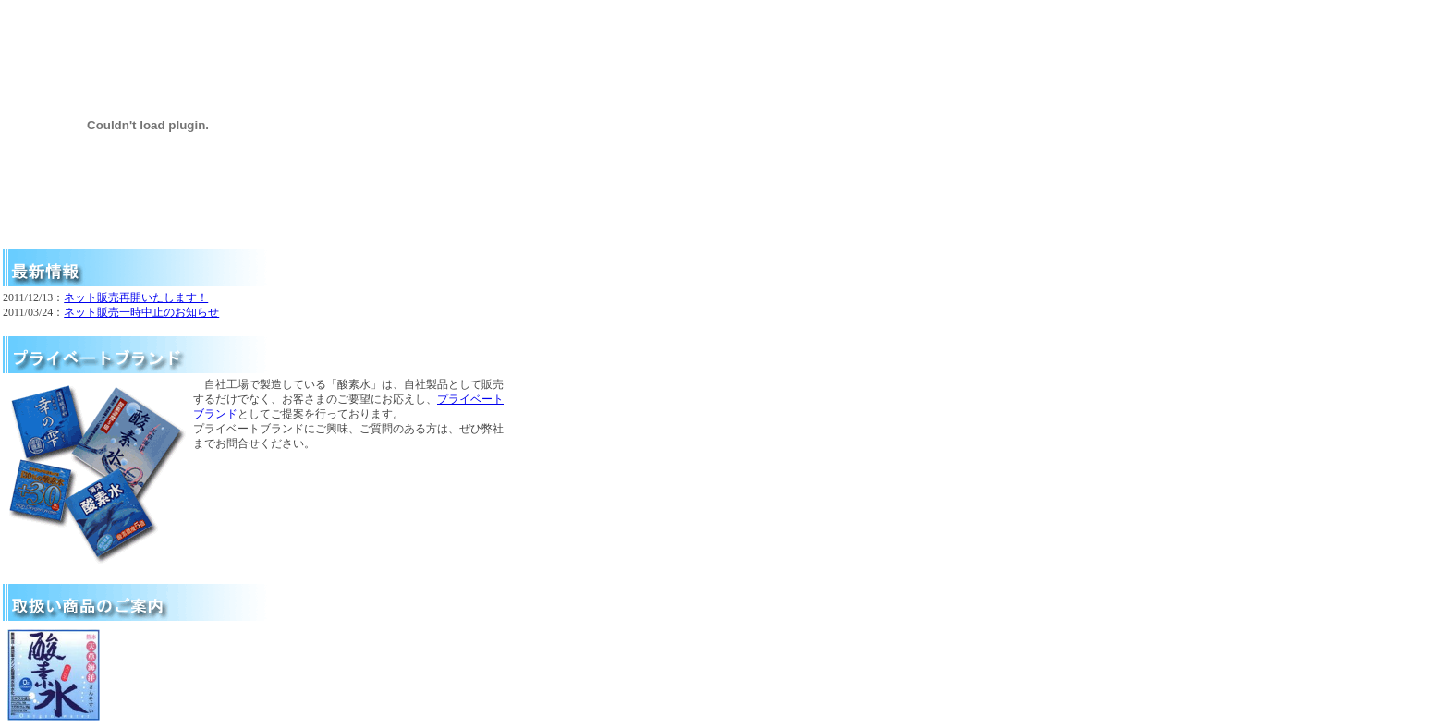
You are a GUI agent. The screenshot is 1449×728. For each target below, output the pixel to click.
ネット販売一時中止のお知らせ (141, 312)
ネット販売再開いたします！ (136, 297)
